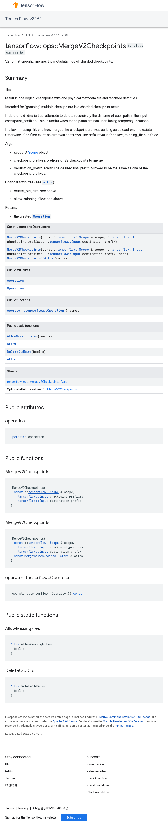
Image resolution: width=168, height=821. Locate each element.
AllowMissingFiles (22, 336)
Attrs (47, 182)
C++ (67, 35)
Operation (41, 216)
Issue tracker (95, 764)
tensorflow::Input (126, 237)
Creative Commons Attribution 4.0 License (124, 717)
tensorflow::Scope (73, 237)
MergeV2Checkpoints (24, 237)
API (28, 35)
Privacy (23, 808)
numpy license (124, 725)
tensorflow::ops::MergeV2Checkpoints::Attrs (37, 381)
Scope (33, 152)
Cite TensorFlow (98, 792)
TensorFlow (12, 35)
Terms (9, 808)
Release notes (96, 771)
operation (15, 280)
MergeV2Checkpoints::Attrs (30, 258)
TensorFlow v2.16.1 (23, 19)
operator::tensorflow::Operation (35, 310)
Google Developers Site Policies (123, 721)
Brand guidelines (98, 785)
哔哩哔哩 (11, 785)
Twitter (10, 778)
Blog (8, 764)
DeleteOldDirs (19, 352)
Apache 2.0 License (64, 721)
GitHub (9, 771)
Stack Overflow (97, 778)
